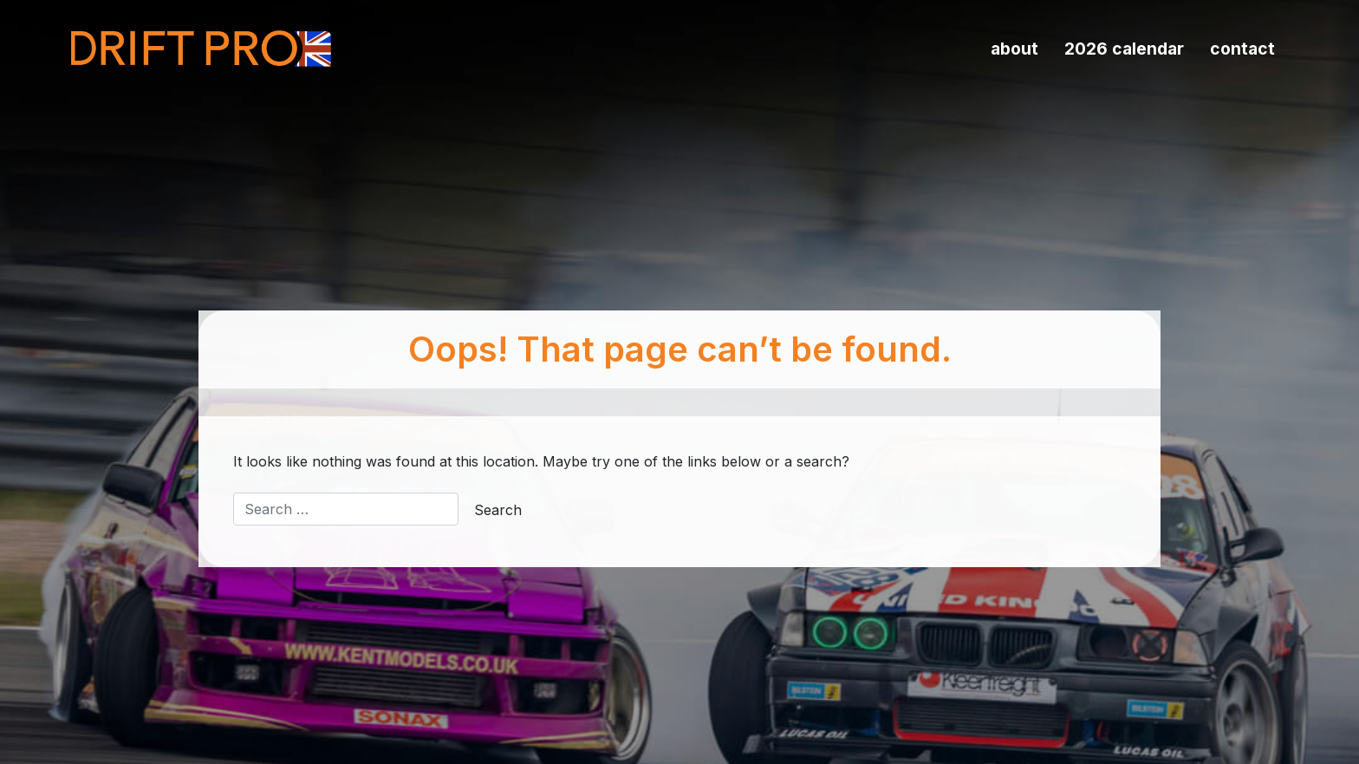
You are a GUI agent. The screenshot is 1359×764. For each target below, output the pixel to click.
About (1014, 48)
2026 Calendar (1124, 48)
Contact (1242, 48)
